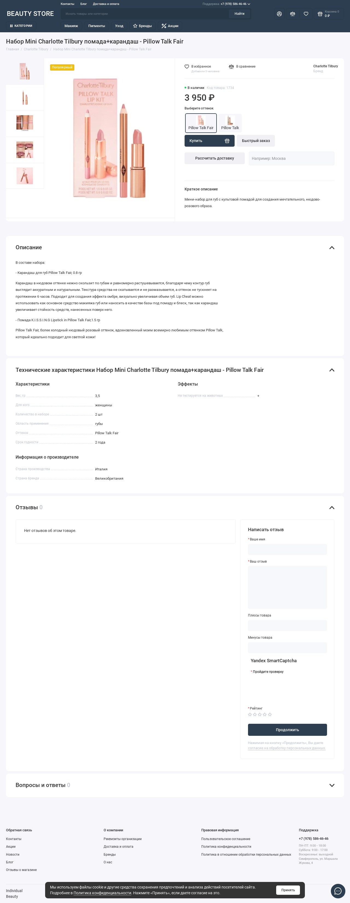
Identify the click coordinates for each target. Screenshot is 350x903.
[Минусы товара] (287, 647)
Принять (288, 890)
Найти (239, 14)
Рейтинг (256, 708)
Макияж (71, 26)
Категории (21, 26)
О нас (108, 862)
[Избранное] (305, 13)
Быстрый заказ (256, 140)
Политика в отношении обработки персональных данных (246, 854)
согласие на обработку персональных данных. (287, 748)
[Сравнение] (292, 13)
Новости (12, 854)
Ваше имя (257, 539)
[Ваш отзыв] (287, 587)
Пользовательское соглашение (225, 839)
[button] (15, 203)
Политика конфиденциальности (102, 893)
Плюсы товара (259, 615)
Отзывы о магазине (21, 870)
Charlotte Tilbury (325, 66)
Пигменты (96, 26)
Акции (170, 26)
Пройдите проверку (268, 672)
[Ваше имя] (287, 549)
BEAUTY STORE (30, 14)
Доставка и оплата (106, 4)
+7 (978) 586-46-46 (226, 4)
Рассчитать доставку (214, 158)
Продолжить (287, 730)
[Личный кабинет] (279, 13)
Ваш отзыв (258, 561)
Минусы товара (260, 637)
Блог (83, 4)
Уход (119, 26)
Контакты (67, 4)
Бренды (142, 26)
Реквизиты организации (123, 839)
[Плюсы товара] (287, 625)
